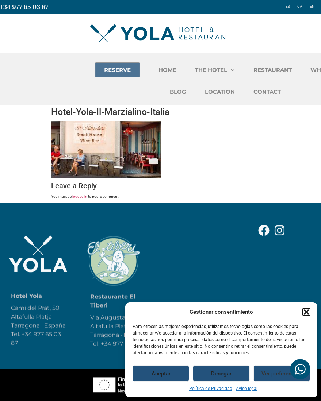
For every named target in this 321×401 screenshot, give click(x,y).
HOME (199, 69)
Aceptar (161, 373)
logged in (79, 196)
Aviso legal (246, 388)
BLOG (209, 91)
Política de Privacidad (210, 388)
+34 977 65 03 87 (24, 7)
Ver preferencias (281, 373)
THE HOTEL (246, 70)
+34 (107, 351)
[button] (306, 312)
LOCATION (251, 91)
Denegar (221, 373)
